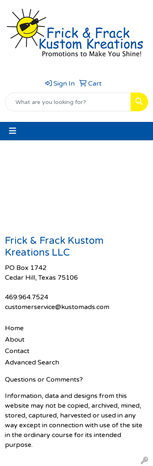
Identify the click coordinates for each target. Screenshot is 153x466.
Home (14, 328)
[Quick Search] (68, 102)
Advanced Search (32, 362)
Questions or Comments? (44, 379)
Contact (17, 351)
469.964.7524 (26, 297)
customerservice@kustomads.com (57, 307)
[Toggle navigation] (12, 131)
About (14, 340)
